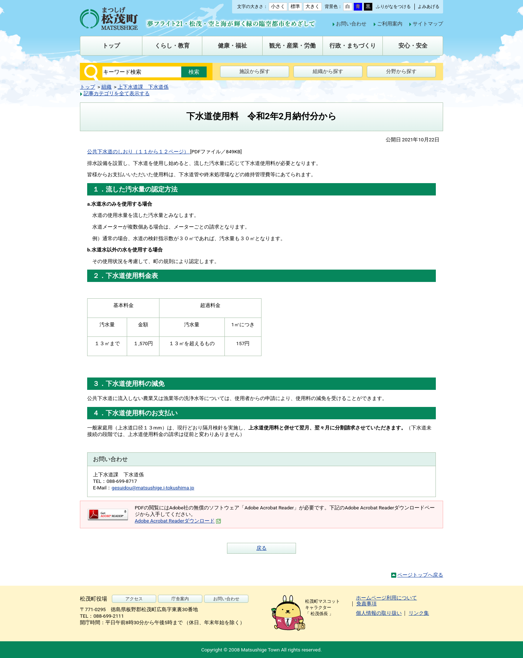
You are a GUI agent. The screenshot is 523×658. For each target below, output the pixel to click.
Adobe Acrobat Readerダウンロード (178, 521)
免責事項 (366, 603)
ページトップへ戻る (420, 575)
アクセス (134, 598)
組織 (106, 87)
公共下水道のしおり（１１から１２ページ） (138, 151)
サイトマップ (428, 24)
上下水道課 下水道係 (143, 87)
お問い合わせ (351, 24)
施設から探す (254, 71)
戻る (261, 548)
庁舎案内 (180, 598)
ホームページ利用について (386, 598)
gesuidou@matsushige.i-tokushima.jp (153, 488)
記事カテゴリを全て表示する (117, 93)
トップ (87, 87)
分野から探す (401, 71)
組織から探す (328, 71)
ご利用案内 (389, 24)
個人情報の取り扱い (379, 613)
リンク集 (419, 613)
